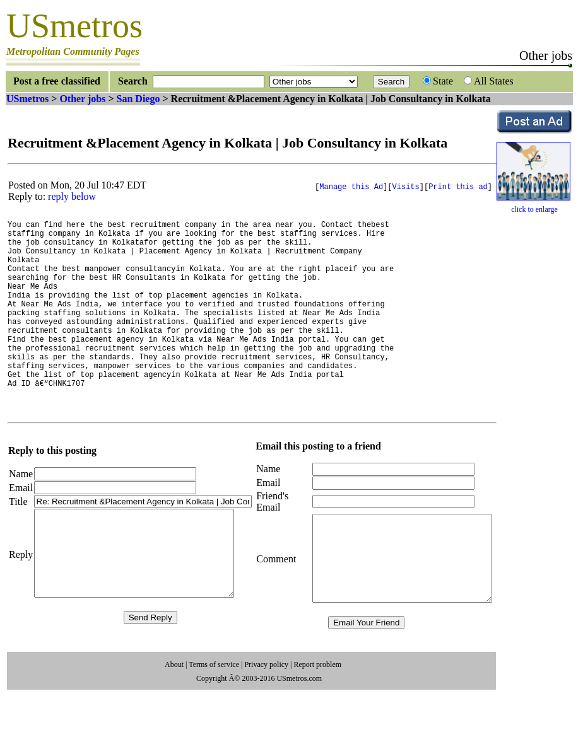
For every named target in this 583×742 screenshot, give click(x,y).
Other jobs (82, 98)
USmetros (27, 98)
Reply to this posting (52, 483)
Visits (406, 187)
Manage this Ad (351, 187)
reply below (72, 196)
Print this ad (458, 187)
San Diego (138, 98)
